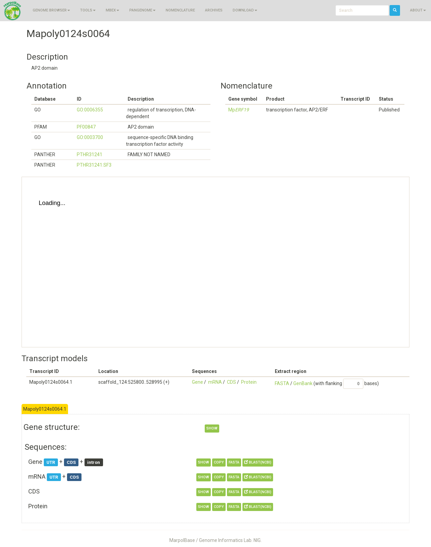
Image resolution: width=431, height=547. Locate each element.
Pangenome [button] (142, 10)
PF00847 (86, 127)
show (212, 428)
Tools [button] (88, 10)
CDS (231, 382)
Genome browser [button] (51, 10)
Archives (214, 10)
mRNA (215, 382)
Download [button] (245, 10)
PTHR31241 (89, 154)
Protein (249, 382)
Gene (197, 382)
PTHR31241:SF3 (94, 165)
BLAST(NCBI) (257, 462)
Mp (238, 109)
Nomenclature (180, 10)
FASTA (282, 383)
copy (219, 462)
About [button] (418, 10)
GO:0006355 (90, 109)
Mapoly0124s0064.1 (44, 409)
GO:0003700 (90, 137)
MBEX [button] (112, 10)
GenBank (302, 383)
